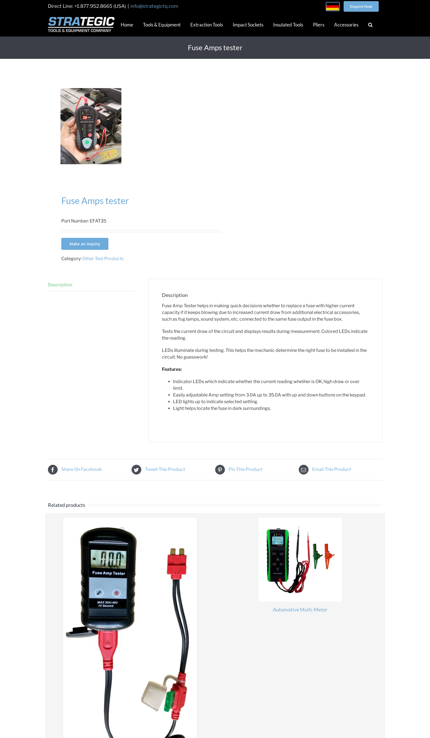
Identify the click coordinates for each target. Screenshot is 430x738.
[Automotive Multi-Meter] (300, 559)
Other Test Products (102, 258)
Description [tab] (60, 284)
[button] (370, 24)
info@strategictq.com (154, 6)
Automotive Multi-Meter (300, 609)
